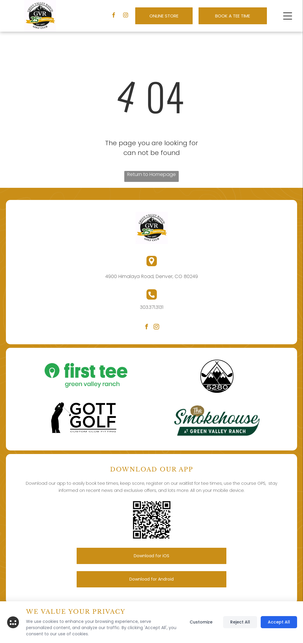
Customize (201, 622)
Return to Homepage (151, 174)
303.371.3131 (151, 307)
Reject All (240, 622)
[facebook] (113, 16)
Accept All (279, 622)
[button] (287, 16)
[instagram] (125, 16)
